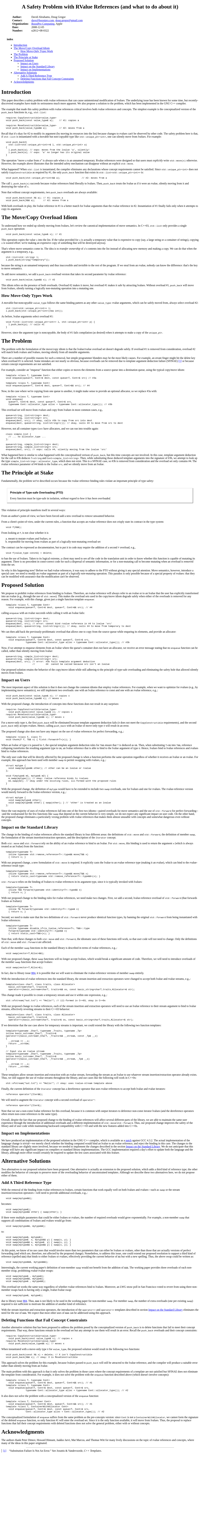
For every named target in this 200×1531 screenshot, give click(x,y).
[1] (180, 372)
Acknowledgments (24, 81)
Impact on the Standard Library (37, 66)
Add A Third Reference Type (36, 75)
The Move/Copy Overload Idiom (32, 48)
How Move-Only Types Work (36, 51)
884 (33, 1022)
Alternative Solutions (25, 72)
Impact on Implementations (35, 69)
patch (129, 1202)
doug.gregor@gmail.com (69, 20)
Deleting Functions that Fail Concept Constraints (47, 78)
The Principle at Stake (26, 57)
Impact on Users (29, 63)
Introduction (20, 45)
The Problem (21, 54)
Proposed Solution (24, 60)
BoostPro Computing (43, 23)
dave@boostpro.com (42, 20)
